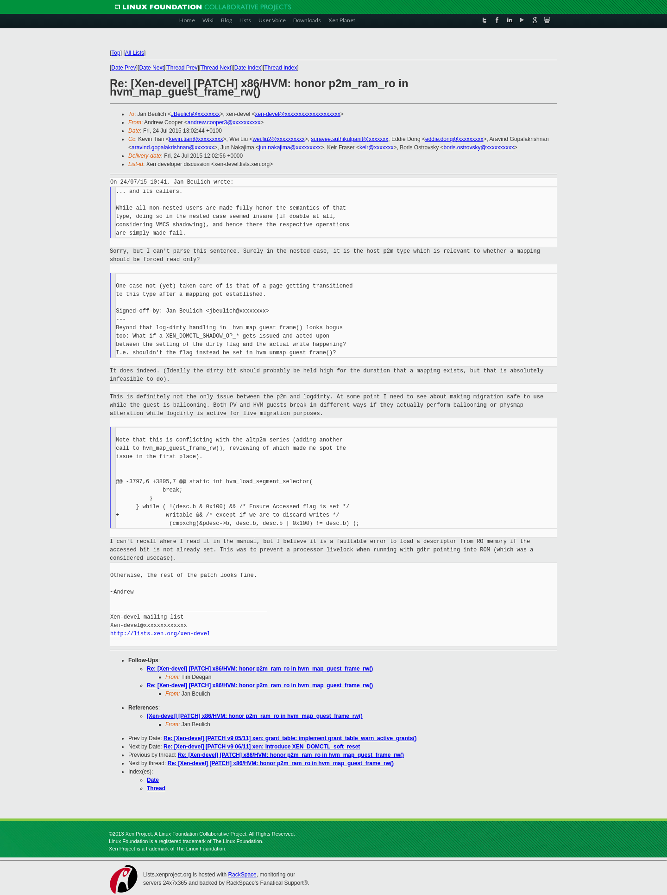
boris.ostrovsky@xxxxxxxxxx (479, 147)
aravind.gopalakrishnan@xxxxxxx (173, 147)
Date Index (247, 67)
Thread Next (216, 67)
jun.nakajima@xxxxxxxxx (290, 147)
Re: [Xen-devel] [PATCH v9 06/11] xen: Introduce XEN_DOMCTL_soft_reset (262, 746)
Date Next (151, 67)
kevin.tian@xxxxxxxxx (196, 139)
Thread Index (280, 67)
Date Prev (123, 67)
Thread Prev (182, 67)
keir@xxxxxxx (376, 147)
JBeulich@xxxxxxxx (195, 114)
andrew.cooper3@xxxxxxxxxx (224, 122)
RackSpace (242, 874)
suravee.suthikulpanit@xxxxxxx (349, 139)
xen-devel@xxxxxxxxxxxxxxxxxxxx (297, 114)
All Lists (134, 53)
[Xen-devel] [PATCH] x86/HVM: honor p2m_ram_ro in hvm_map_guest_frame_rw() (255, 716)
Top (115, 53)
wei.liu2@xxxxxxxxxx (278, 139)
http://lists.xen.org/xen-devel (160, 634)
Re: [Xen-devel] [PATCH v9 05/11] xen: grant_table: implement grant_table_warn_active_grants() (290, 738)
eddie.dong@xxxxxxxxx (454, 139)
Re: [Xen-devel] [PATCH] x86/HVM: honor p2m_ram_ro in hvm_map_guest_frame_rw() (260, 668)
